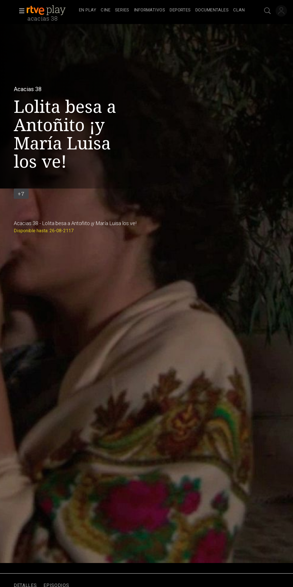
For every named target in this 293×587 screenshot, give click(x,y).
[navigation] (162, 10)
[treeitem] (87, 10)
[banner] (51, 10)
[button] (20, 11)
